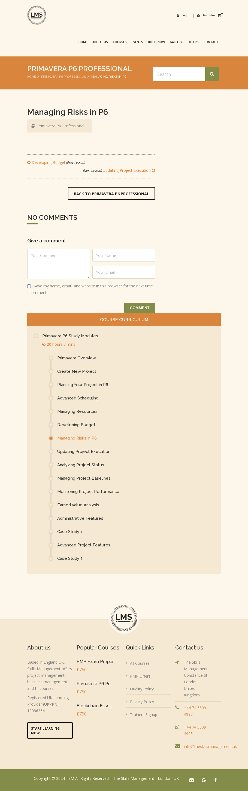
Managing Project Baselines (84, 478)
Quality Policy (142, 688)
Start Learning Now (45, 730)
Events (137, 42)
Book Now (156, 42)
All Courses (140, 663)
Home (82, 42)
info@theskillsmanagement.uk (210, 746)
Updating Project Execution (119, 170)
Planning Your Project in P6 (82, 384)
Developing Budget (56, 162)
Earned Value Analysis (78, 505)
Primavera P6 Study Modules (70, 335)
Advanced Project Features (84, 545)
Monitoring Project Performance (88, 491)
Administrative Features (80, 518)
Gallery (176, 42)
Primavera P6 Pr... (94, 683)
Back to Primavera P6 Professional (111, 193)
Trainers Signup (143, 714)
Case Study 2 (70, 558)
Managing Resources (77, 411)
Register (206, 15)
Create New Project (76, 371)
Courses (120, 42)
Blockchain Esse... (94, 705)
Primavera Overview (76, 358)
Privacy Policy (142, 701)
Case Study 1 (69, 531)
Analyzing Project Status (80, 464)
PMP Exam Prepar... (96, 661)
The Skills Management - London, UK (146, 778)
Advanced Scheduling (78, 398)
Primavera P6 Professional (63, 77)
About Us (100, 42)
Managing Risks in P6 (77, 438)
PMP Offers (140, 676)
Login (183, 15)
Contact (211, 42)
